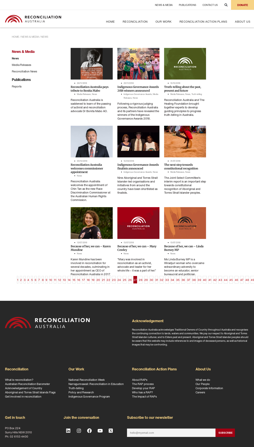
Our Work (163, 22)
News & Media (164, 5)
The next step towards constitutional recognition (181, 166)
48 (247, 279)
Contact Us (210, 5)
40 (205, 279)
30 (151, 279)
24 (119, 279)
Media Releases (21, 65)
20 (98, 279)
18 (88, 279)
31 (156, 279)
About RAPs (139, 380)
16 (78, 279)
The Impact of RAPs (144, 396)
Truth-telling (196, 94)
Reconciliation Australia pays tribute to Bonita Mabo (90, 88)
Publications (187, 5)
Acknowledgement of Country (23, 388)
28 (141, 279)
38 (194, 279)
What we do (202, 380)
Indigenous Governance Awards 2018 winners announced (138, 88)
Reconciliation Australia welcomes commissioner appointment (87, 168)
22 (108, 279)
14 (69, 279)
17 (83, 279)
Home (110, 22)
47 (242, 279)
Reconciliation (135, 22)
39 (199, 279)
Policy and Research (81, 392)
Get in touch (15, 417)
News (15, 58)
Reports (17, 86)
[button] (226, 5)
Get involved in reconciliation (23, 396)
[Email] (171, 433)
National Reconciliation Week (86, 380)
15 (74, 279)
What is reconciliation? (19, 380)
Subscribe (225, 433)
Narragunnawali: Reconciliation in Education (96, 384)
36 (183, 279)
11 (55, 279)
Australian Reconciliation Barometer (27, 384)
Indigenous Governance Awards (138, 94)
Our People (202, 384)
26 (130, 279)
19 (93, 279)
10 (50, 279)
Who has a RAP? (142, 392)
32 (161, 279)
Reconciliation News (24, 71)
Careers (200, 392)
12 (59, 279)
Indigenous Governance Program (89, 396)
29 (146, 279)
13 (64, 279)
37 (188, 279)
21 (103, 279)
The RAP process (143, 384)
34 (172, 279)
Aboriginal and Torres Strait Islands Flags (30, 392)
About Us (242, 22)
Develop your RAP (143, 388)
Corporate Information (209, 388)
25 (125, 279)
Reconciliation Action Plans (203, 22)
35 (178, 279)
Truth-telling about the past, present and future (182, 88)
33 (167, 279)
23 (114, 279)
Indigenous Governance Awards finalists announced (138, 166)
